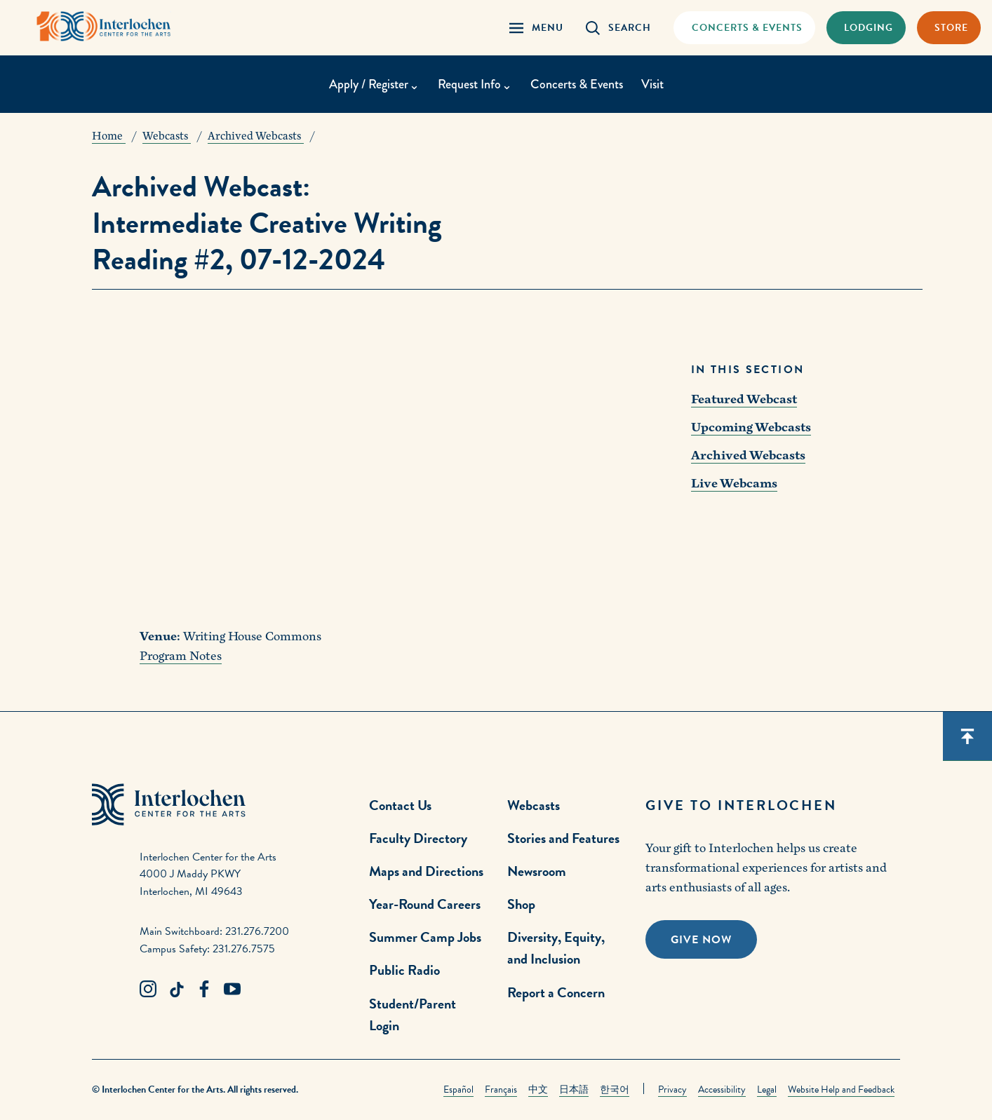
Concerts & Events (576, 84)
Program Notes (181, 656)
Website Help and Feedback (841, 1089)
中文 (538, 1089)
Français (501, 1089)
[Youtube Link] (232, 989)
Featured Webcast (744, 399)
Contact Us (400, 805)
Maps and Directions (426, 871)
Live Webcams (734, 483)
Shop (521, 904)
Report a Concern (556, 992)
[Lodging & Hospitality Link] (866, 27)
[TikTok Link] (176, 989)
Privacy (672, 1089)
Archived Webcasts (748, 455)
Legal (767, 1089)
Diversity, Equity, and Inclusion (556, 947)
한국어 (614, 1089)
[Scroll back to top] (967, 736)
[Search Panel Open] (618, 27)
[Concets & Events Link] (744, 27)
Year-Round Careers (425, 904)
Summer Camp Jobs (425, 936)
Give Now (701, 939)
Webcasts (533, 805)
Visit (652, 84)
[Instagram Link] (148, 989)
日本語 (574, 1089)
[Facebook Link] (204, 989)
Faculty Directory (418, 838)
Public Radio (404, 969)
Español (458, 1089)
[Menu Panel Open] (536, 27)
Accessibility (722, 1089)
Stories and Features (563, 838)
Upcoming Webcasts (751, 427)
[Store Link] (949, 27)
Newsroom (536, 871)
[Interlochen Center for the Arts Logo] (103, 26)
